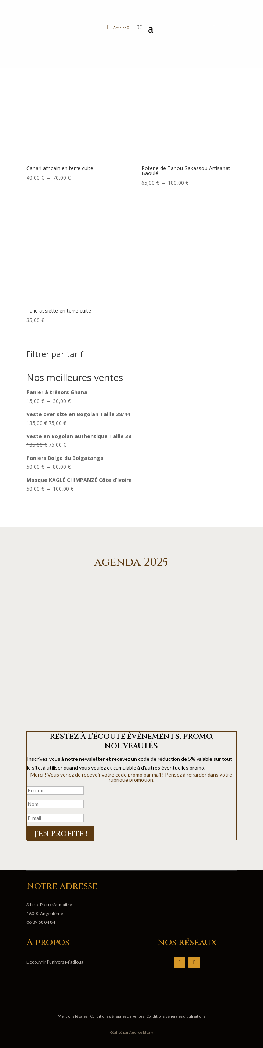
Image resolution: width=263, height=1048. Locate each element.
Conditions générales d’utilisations (175, 1016)
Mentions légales (73, 1016)
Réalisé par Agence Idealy (131, 1032)
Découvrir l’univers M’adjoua (54, 962)
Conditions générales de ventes (117, 1016)
